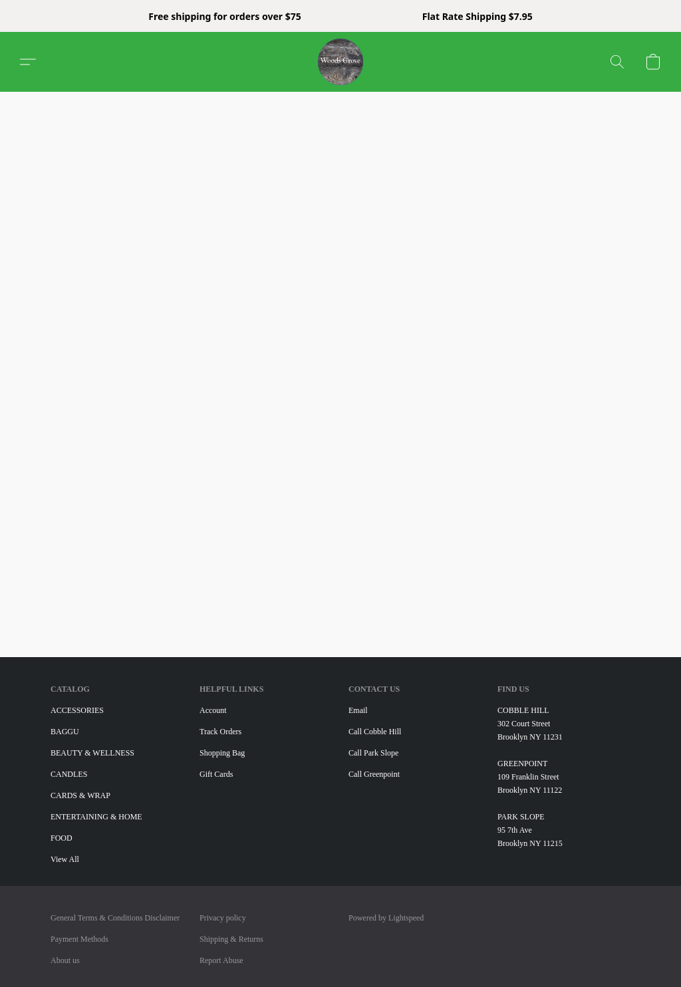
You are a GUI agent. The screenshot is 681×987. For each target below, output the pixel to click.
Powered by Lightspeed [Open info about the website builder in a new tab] (386, 917)
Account (213, 710)
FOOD (61, 838)
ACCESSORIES (77, 710)
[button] (341, 62)
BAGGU (65, 731)
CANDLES (69, 774)
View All (65, 859)
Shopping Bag (222, 753)
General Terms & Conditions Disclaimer (115, 917)
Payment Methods (79, 939)
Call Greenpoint (374, 774)
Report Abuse (221, 960)
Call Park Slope (373, 753)
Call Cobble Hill (374, 731)
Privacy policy (223, 917)
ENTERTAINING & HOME (96, 816)
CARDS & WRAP (80, 795)
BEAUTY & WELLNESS (92, 753)
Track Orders (220, 731)
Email (358, 710)
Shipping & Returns (231, 939)
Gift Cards (216, 774)
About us (65, 960)
